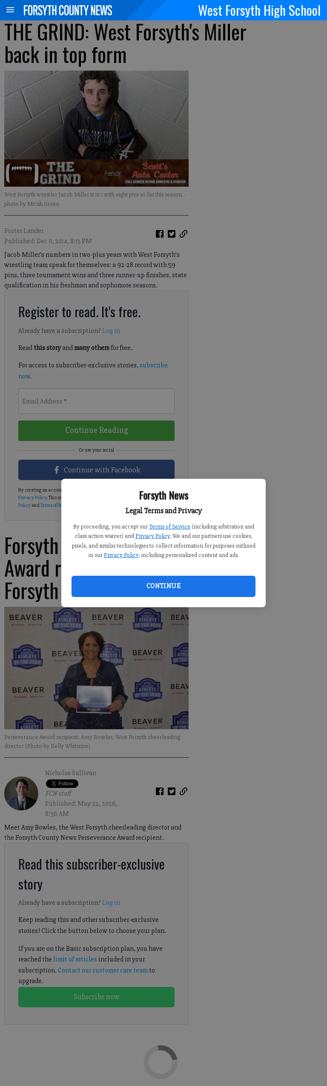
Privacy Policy (152, 536)
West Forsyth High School (259, 10)
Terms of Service (169, 526)
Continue (163, 586)
